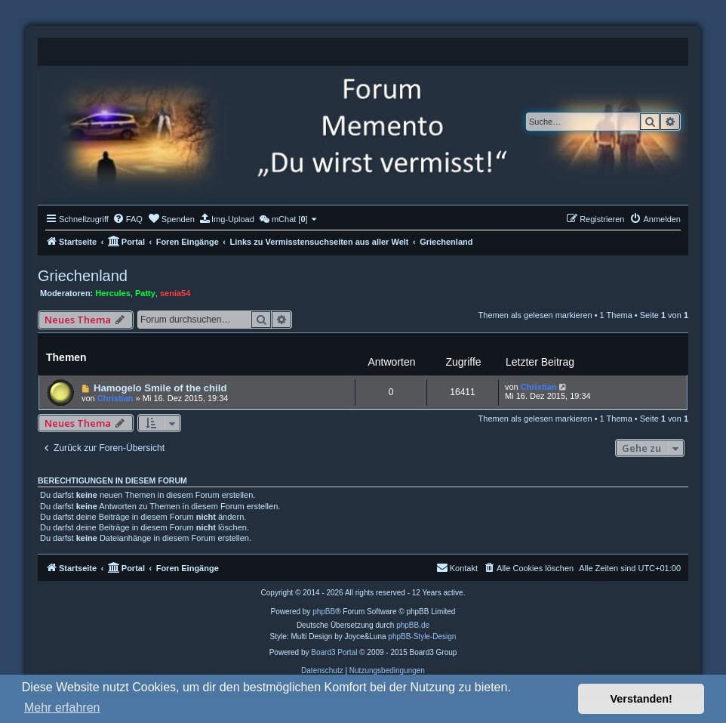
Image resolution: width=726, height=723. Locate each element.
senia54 (175, 293)
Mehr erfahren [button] (62, 707)
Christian (115, 398)
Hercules (112, 293)
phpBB (323, 611)
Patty (145, 293)
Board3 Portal (334, 652)
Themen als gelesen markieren (535, 315)
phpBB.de (412, 625)
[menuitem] (127, 219)
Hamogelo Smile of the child (160, 388)
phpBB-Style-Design (422, 636)
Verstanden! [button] (641, 699)
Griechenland (83, 275)
